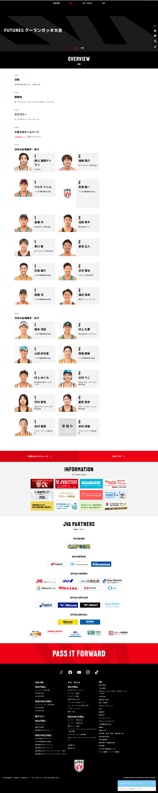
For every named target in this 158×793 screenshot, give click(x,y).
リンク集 (31, 777)
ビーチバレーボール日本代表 (44, 705)
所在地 (57, 777)
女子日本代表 (39, 696)
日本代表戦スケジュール (43, 738)
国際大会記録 (39, 727)
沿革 (100, 709)
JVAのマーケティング (106, 706)
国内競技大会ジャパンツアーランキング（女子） (51, 754)
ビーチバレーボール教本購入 (77, 734)
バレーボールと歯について (76, 702)
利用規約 (16, 777)
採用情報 (102, 746)
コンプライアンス (104, 718)
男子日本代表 (39, 693)
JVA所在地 (102, 696)
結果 (82, 48)
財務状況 (102, 715)
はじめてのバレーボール (76, 690)
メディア (135, 2)
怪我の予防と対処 (73, 699)
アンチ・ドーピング (74, 708)
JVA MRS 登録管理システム (108, 749)
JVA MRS (142, 2)
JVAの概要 (102, 688)
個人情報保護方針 (7, 777)
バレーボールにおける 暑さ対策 (78, 705)
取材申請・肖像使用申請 (107, 743)
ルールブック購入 (73, 696)
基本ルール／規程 (73, 726)
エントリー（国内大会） (76, 720)
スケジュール (39, 724)
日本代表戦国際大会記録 (43, 742)
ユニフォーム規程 (73, 693)
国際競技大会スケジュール (43, 745)
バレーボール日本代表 (42, 690)
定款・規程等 (103, 703)
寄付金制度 (102, 685)
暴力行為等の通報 (49, 777)
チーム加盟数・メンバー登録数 (109, 752)
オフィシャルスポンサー (107, 721)
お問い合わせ (39, 777)
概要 (75, 48)
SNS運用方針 (23, 777)
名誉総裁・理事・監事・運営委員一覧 (111, 733)
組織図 (101, 727)
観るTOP (39, 716)
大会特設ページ (20, 137)
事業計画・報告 (104, 700)
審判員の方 (71, 748)
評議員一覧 (102, 730)
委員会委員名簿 (104, 736)
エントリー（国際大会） (76, 723)
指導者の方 (71, 745)
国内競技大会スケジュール (43, 730)
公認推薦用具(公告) (105, 724)
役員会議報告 (103, 740)
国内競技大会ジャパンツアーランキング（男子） (51, 751)
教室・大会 (71, 712)
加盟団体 (102, 712)
